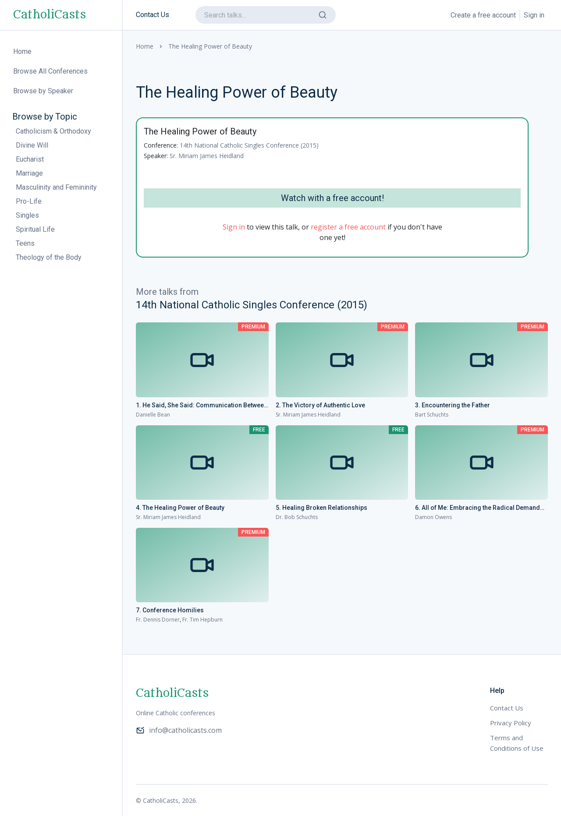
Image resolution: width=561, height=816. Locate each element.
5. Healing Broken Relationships (321, 507)
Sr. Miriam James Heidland (207, 156)
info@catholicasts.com (179, 730)
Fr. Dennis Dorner (158, 619)
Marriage (29, 173)
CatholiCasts (49, 14)
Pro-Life (29, 201)
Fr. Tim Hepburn (202, 619)
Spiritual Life (35, 229)
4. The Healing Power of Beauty (180, 507)
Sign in (534, 15)
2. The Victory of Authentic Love (320, 405)
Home (144, 46)
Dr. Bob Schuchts (297, 517)
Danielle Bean (153, 414)
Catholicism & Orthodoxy (53, 131)
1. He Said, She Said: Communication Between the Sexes (201, 406)
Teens (25, 243)
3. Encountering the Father (452, 405)
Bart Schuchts (431, 414)
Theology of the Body (49, 257)
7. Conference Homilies (170, 610)
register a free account (348, 227)
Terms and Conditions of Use (516, 742)
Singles (27, 215)
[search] (265, 15)
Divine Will (32, 145)
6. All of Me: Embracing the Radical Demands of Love (479, 508)
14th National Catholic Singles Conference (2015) (249, 145)
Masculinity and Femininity (56, 187)
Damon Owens (433, 517)
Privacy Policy (510, 722)
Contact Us (152, 15)
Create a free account (483, 15)
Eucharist (30, 159)
